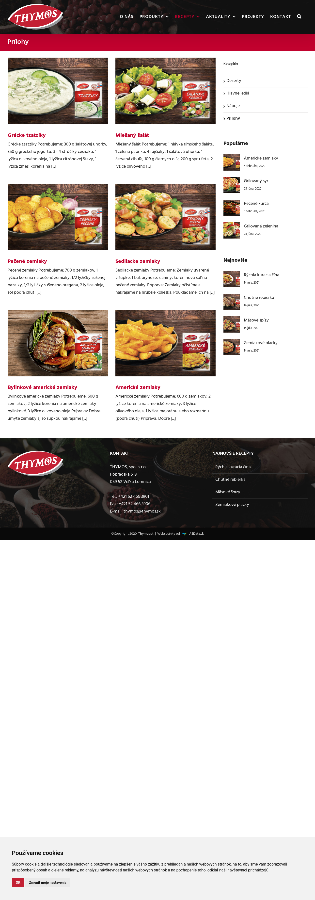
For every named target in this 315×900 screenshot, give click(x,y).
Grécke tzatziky (27, 135)
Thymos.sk (146, 534)
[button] (299, 17)
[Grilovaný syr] (231, 180)
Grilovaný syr (256, 181)
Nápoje (233, 106)
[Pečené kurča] (231, 203)
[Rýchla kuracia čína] (231, 274)
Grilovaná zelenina (261, 226)
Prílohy (233, 118)
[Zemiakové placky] (231, 342)
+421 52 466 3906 (134, 504)
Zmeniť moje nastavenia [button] (47, 882)
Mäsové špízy (256, 320)
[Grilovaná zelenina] (231, 225)
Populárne (235, 143)
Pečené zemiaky (27, 261)
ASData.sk (196, 534)
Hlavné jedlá (237, 93)
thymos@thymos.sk (142, 511)
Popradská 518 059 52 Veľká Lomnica (130, 478)
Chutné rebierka (259, 297)
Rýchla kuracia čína (261, 275)
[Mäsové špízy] (231, 319)
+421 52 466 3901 (133, 496)
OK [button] (18, 882)
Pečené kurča (256, 203)
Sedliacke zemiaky (137, 261)
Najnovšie (235, 260)
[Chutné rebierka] (231, 297)
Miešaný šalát (132, 135)
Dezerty (233, 80)
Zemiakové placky (261, 343)
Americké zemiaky (137, 387)
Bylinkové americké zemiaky (42, 387)
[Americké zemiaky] (231, 157)
